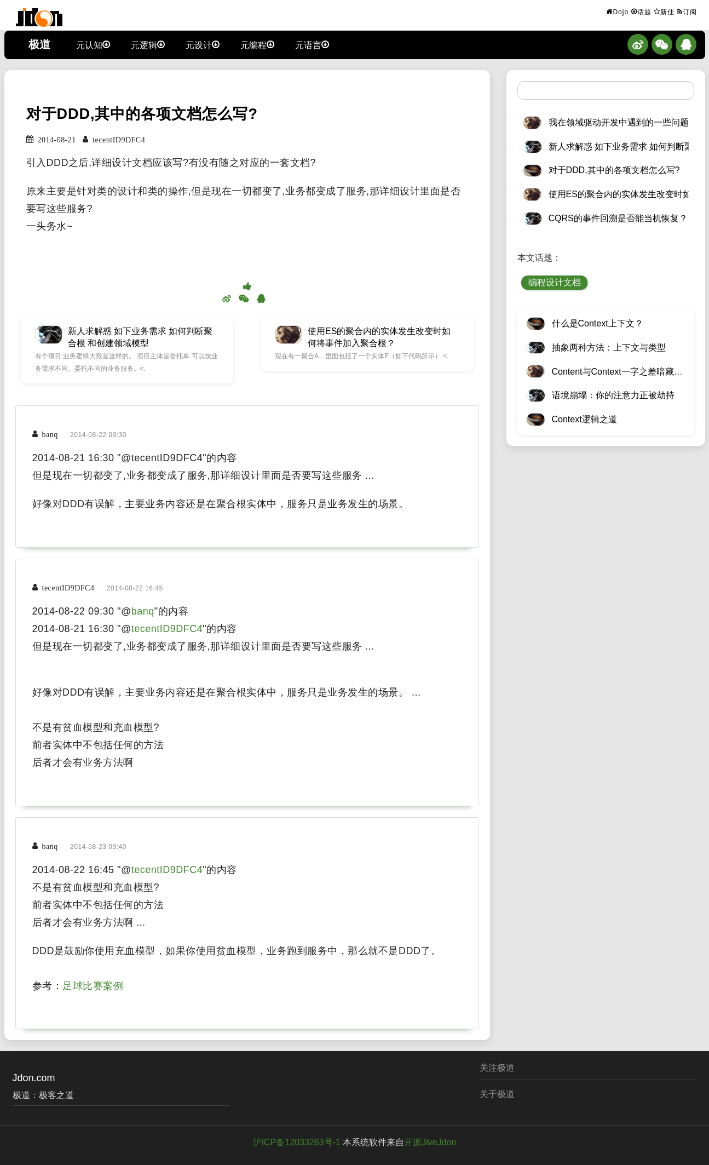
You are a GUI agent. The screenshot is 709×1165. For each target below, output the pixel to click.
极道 (39, 44)
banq (142, 611)
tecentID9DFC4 (167, 628)
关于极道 (497, 1094)
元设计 (203, 44)
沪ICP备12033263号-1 (297, 1142)
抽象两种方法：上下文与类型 (609, 347)
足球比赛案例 (92, 985)
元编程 (257, 44)
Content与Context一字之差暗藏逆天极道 (630, 371)
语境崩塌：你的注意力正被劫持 (613, 395)
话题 (641, 11)
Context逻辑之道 (584, 419)
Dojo (617, 11)
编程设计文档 (554, 282)
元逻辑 (148, 44)
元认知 (93, 44)
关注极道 (497, 1067)
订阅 (687, 11)
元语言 (312, 44)
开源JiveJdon (430, 1142)
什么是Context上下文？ (597, 323)
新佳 (664, 11)
